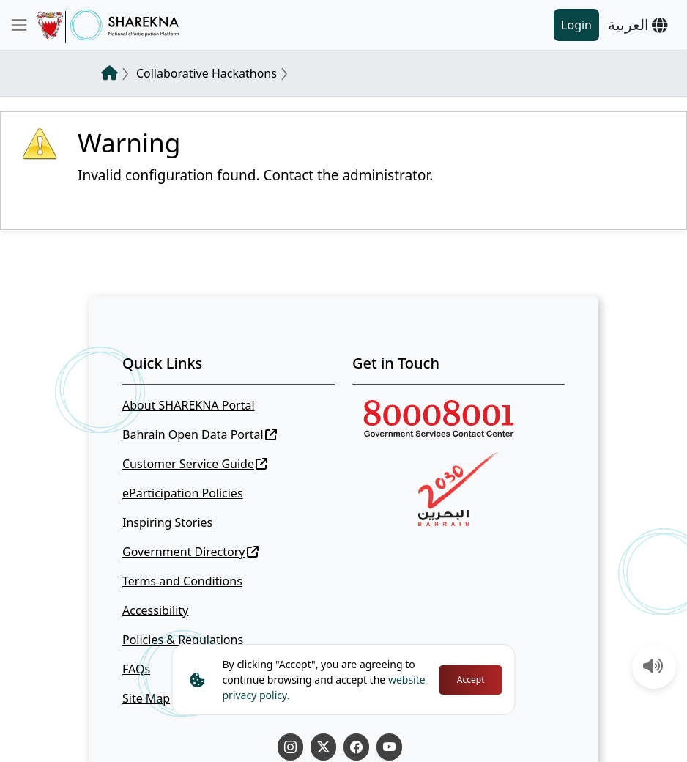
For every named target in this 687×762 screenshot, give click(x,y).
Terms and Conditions (182, 581)
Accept (471, 679)
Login (576, 25)
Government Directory (190, 552)
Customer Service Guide (194, 464)
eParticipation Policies (182, 493)
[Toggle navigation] (19, 25)
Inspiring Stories (167, 522)
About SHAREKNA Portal (188, 405)
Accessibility (155, 610)
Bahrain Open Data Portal (199, 434)
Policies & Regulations (182, 640)
